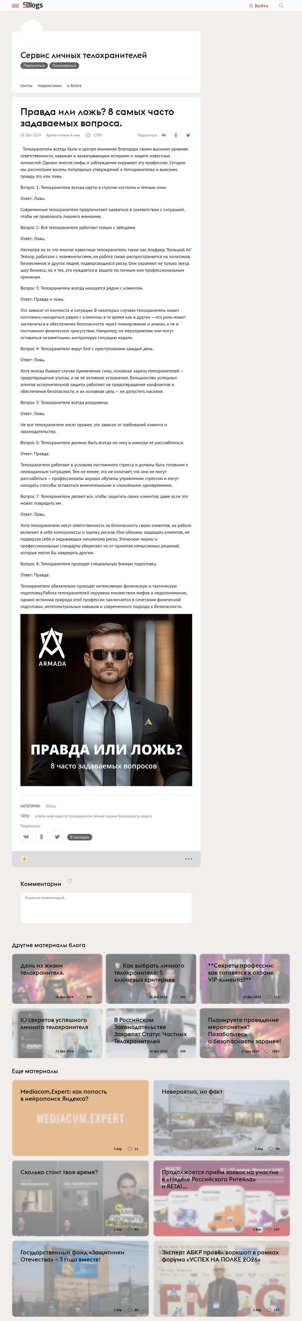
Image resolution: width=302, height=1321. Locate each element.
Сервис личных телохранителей (83, 55)
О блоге (74, 85)
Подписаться (34, 65)
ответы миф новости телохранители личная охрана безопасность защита (93, 816)
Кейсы (51, 806)
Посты (26, 85)
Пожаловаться (64, 65)
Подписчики (50, 85)
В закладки (79, 837)
